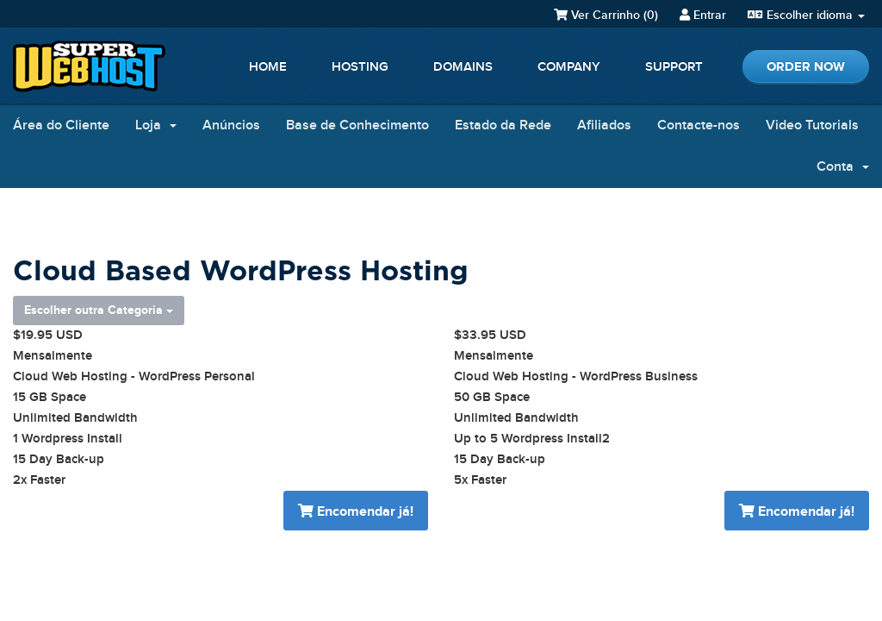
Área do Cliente (61, 125)
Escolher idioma (806, 15)
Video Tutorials (812, 125)
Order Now (806, 67)
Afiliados (604, 125)
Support (674, 67)
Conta (843, 167)
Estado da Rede (503, 125)
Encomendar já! (355, 512)
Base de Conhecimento (357, 125)
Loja (156, 125)
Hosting (360, 67)
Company (568, 67)
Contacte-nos (698, 125)
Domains (463, 67)
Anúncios (231, 125)
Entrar (703, 15)
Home (268, 67)
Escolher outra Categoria (98, 310)
